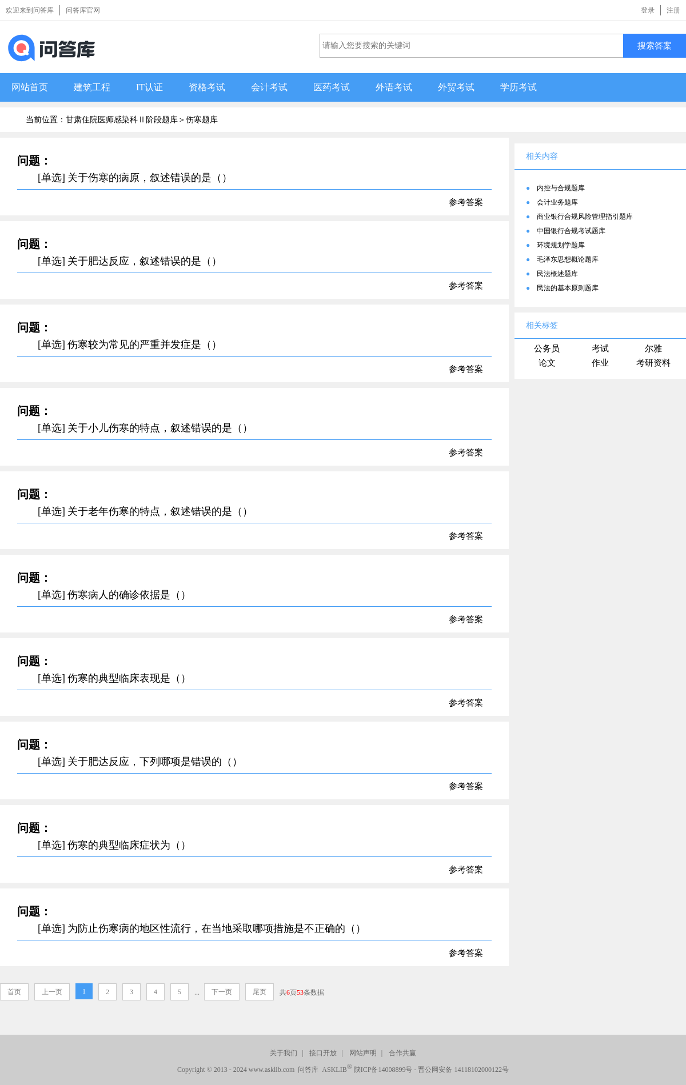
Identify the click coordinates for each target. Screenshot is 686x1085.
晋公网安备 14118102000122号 (463, 1070)
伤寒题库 (202, 119)
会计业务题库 (557, 202)
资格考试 (207, 87)
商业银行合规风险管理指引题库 (585, 217)
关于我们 (283, 1053)
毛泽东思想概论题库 (568, 259)
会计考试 (269, 87)
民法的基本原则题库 (568, 288)
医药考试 (331, 87)
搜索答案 (654, 45)
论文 (547, 362)
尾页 (259, 992)
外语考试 (394, 87)
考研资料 (653, 362)
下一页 (222, 992)
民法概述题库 (557, 274)
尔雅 (653, 348)
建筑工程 (92, 87)
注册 (673, 10)
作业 (600, 362)
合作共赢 (402, 1053)
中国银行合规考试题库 (571, 231)
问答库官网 (83, 10)
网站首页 (29, 87)
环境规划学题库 (561, 245)
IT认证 (149, 87)
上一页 (52, 992)
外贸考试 (456, 87)
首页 (14, 992)
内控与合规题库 (561, 188)
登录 (648, 10)
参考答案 (466, 202)
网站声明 (363, 1053)
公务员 (547, 348)
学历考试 (518, 87)
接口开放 (323, 1053)
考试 (600, 348)
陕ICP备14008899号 (383, 1070)
